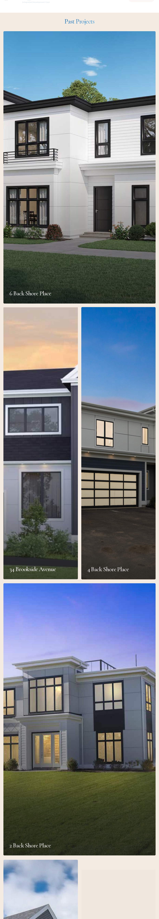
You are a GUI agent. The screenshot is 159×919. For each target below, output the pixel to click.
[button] (12, 6)
